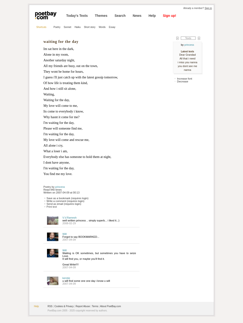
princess (60, 186)
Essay (112, 27)
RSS (49, 306)
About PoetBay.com (110, 306)
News (137, 16)
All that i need (188, 58)
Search (120, 16)
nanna (187, 69)
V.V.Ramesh (69, 217)
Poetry (57, 27)
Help (152, 16)
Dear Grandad (187, 54)
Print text (52, 206)
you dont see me (187, 66)
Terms (95, 306)
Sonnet (67, 27)
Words (102, 27)
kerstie (66, 278)
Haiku (78, 27)
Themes (101, 16)
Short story (89, 27)
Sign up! (169, 16)
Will (64, 234)
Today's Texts (77, 16)
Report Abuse (82, 306)
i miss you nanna (187, 62)
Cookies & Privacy (64, 306)
